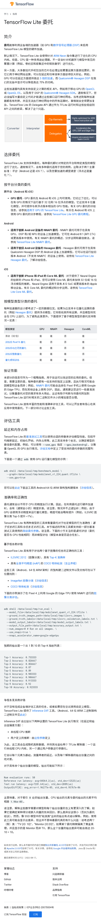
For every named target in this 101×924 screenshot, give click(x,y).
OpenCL (90, 89)
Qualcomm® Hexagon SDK (59, 93)
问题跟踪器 (58, 874)
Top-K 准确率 (57, 557)
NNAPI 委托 (43, 385)
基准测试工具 (34, 436)
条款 (6, 907)
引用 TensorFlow (61, 895)
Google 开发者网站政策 (64, 848)
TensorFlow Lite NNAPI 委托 (33, 242)
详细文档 (45, 448)
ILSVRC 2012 (18, 557)
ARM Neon (60, 55)
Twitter (8, 884)
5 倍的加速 (46, 78)
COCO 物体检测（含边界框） (61, 563)
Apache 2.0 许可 (14, 848)
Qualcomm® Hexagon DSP (74, 78)
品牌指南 (57, 890)
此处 (17, 487)
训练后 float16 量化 (15, 342)
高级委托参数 (31, 531)
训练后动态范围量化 (15, 348)
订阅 (35, 914)
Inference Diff (40, 710)
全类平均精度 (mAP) (28, 563)
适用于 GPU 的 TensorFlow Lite (45, 210)
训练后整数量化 (13, 354)
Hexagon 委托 (23, 312)
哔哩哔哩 (8, 890)
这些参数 (39, 738)
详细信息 (86, 487)
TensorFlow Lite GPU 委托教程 (70, 214)
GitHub (7, 879)
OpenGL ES (13, 93)
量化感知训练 (12, 360)
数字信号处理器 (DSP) (66, 45)
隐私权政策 (18, 907)
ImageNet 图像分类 (22, 580)
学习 (6, 14)
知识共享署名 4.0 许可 (55, 845)
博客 (6, 874)
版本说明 (57, 879)
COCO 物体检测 (20, 586)
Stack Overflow (60, 884)
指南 (15, 14)
